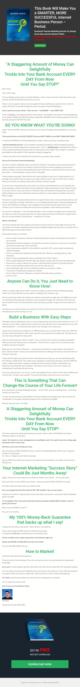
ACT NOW (5, 578)
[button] (40, 45)
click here (16, 534)
